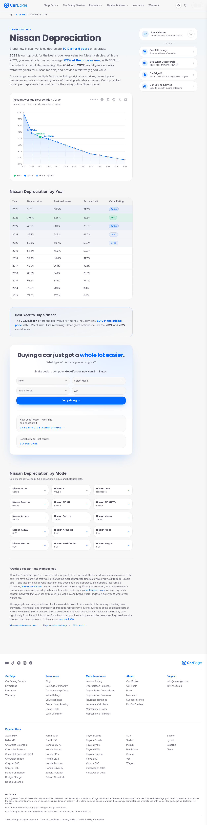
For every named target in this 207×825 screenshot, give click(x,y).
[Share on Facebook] (102, 99)
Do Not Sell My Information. (91, 819)
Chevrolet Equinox (15, 749)
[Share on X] (120, 99)
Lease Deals (52, 709)
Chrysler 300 (12, 768)
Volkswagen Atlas (95, 768)
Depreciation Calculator (99, 695)
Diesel (170, 749)
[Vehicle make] (99, 381)
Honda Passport (54, 763)
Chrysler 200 (12, 763)
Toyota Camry (93, 735)
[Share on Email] (125, 99)
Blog (48, 681)
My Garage (11, 685)
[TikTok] (13, 663)
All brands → (80, 625)
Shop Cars (51, 5)
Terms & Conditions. (50, 819)
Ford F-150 (51, 740)
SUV (128, 735)
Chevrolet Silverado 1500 (19, 754)
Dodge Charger (13, 777)
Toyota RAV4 (93, 749)
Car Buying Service (74, 5)
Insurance (138, 5)
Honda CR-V (52, 754)
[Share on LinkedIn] (108, 99)
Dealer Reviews (117, 5)
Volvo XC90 (92, 763)
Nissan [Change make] (21, 14)
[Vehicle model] (43, 391)
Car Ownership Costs (57, 690)
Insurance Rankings (96, 699)
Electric (171, 735)
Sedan (129, 740)
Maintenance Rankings (98, 713)
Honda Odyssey (54, 768)
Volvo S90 (91, 758)
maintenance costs (32, 586)
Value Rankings (54, 699)
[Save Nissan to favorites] (191, 34)
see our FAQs (66, 619)
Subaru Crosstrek (55, 777)
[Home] (11, 14)
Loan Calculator (54, 713)
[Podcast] (19, 663)
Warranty (153, 5)
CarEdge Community (57, 685)
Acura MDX (11, 735)
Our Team (131, 685)
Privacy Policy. (69, 819)
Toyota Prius (93, 744)
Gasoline (171, 744)
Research (96, 5)
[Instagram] (24, 663)
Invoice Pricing (94, 681)
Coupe (130, 754)
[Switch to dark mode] (179, 5)
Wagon (130, 763)
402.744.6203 (174, 685)
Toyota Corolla (94, 740)
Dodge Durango (14, 781)
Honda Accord (54, 749)
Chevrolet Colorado (16, 744)
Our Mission (132, 681)
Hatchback (132, 749)
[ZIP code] (99, 391)
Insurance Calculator (97, 704)
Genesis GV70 (53, 744)
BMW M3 (10, 740)
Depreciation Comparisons (100, 690)
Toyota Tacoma (94, 754)
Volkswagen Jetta (95, 772)
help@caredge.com (177, 681)
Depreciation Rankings (98, 685)
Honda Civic (52, 758)
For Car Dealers (134, 704)
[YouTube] (7, 663)
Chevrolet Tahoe (14, 758)
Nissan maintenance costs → (25, 625)
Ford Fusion (52, 735)
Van (128, 758)
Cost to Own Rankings (58, 704)
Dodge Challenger (15, 772)
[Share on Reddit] (114, 99)
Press (129, 690)
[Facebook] (30, 663)
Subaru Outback (54, 772)
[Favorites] (186, 5)
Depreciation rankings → (56, 625)
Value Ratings (53, 695)
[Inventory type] (43, 381)
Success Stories (135, 699)
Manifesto (131, 695)
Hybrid (170, 740)
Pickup (130, 744)
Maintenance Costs (96, 709)
